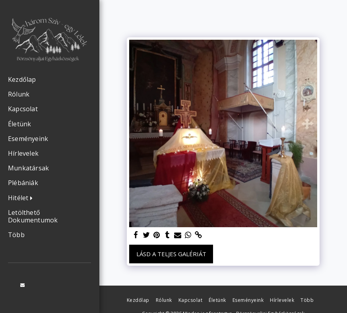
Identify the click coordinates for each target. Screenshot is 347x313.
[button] (22, 198)
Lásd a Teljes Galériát (171, 254)
